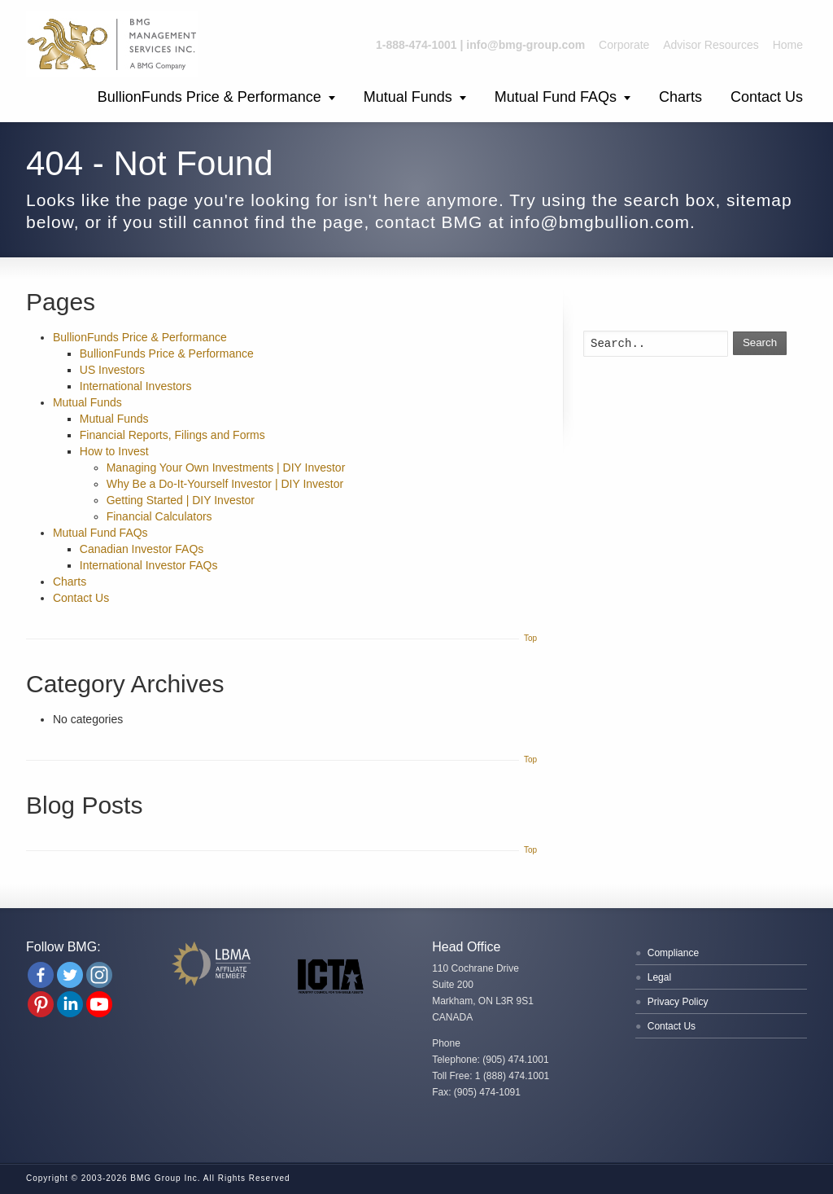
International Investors (136, 386)
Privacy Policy (678, 1001)
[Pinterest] (41, 1004)
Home (788, 44)
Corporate (624, 44)
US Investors (112, 369)
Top (530, 638)
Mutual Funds (408, 97)
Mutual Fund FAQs (556, 97)
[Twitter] (70, 975)
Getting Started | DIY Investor (181, 500)
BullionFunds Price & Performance (209, 97)
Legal (659, 977)
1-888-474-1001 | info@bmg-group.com (480, 44)
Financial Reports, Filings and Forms (172, 434)
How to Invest (114, 451)
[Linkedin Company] (70, 1004)
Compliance (673, 953)
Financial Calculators (159, 516)
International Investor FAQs (149, 565)
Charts (680, 97)
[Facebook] (41, 975)
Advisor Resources (711, 44)
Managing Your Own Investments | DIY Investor (226, 467)
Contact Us (767, 97)
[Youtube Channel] (99, 1004)
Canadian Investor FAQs (142, 548)
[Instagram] (99, 975)
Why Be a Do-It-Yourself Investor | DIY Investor (225, 483)
